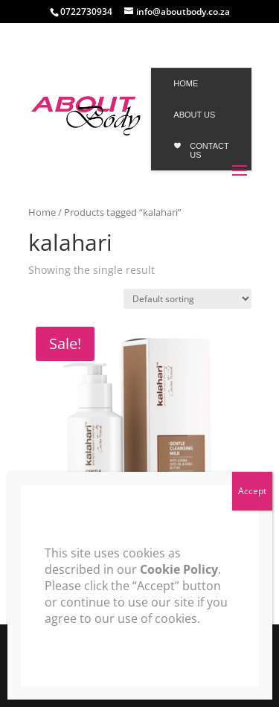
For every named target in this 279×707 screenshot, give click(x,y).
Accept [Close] (252, 490)
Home (42, 212)
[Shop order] (187, 299)
